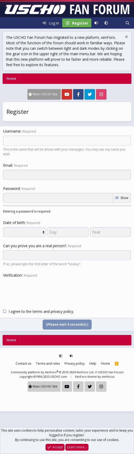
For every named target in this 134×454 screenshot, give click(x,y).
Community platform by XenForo (52, 372)
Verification (12, 275)
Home (105, 363)
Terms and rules (48, 363)
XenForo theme (86, 376)
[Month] (24, 232)
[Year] (110, 232)
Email (7, 165)
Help (92, 363)
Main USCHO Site (45, 94)
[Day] (67, 232)
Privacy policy (75, 363)
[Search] (127, 23)
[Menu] (6, 23)
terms (37, 311)
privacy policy (62, 311)
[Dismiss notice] (126, 37)
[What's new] (116, 23)
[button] (106, 23)
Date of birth (14, 222)
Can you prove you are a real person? (34, 245)
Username (12, 131)
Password (11, 188)
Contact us (23, 363)
